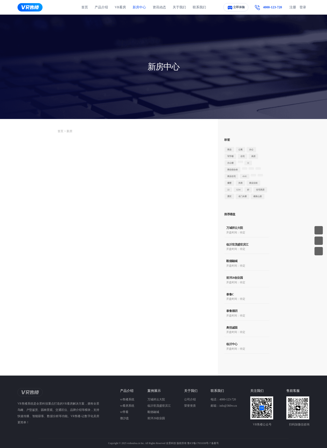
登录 (302, 7)
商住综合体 (232, 169)
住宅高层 (260, 190)
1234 (238, 190)
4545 (245, 176)
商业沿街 (253, 183)
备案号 (215, 443)
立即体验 (236, 7)
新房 (69, 131)
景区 (229, 196)
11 (248, 163)
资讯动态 (159, 7)
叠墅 (229, 183)
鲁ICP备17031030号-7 (199, 443)
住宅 (242, 156)
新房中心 (139, 7)
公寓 (240, 149)
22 (228, 190)
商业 (229, 149)
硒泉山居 (257, 196)
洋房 (240, 183)
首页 (84, 7)
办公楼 (230, 163)
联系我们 (199, 7)
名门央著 (242, 196)
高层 (253, 156)
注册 (292, 7)
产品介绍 (101, 7)
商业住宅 (231, 176)
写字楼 (230, 156)
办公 (251, 149)
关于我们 (179, 7)
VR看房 (120, 7)
